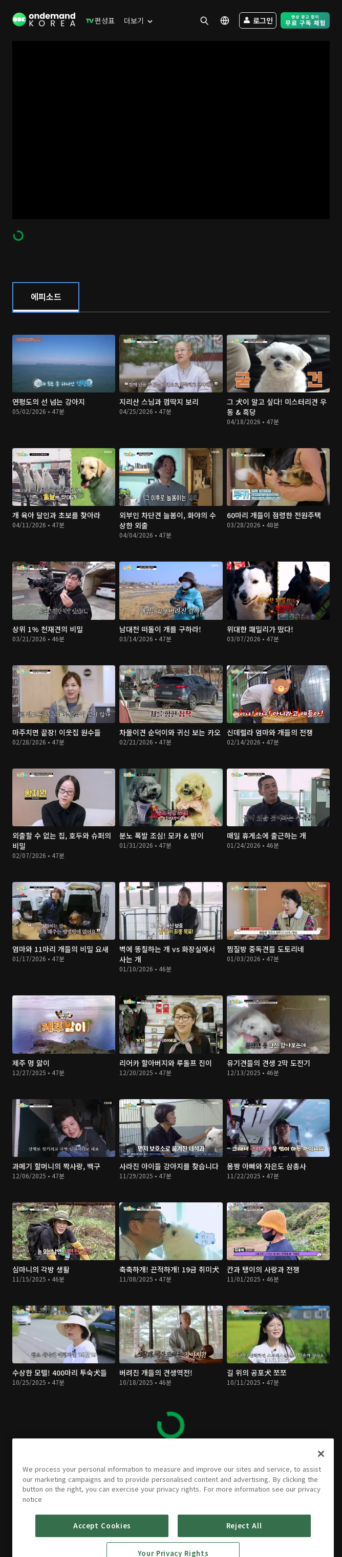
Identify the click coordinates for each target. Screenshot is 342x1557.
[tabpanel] (171, 882)
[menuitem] (98, 20)
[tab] (45, 297)
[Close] (321, 1485)
